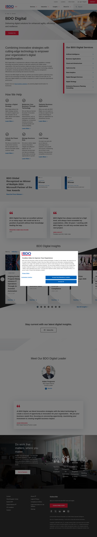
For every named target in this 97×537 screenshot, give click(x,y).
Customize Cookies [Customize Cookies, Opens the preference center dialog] (26, 277)
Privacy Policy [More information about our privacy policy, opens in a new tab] (25, 273)
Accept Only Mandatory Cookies (61, 277)
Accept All (61, 281)
